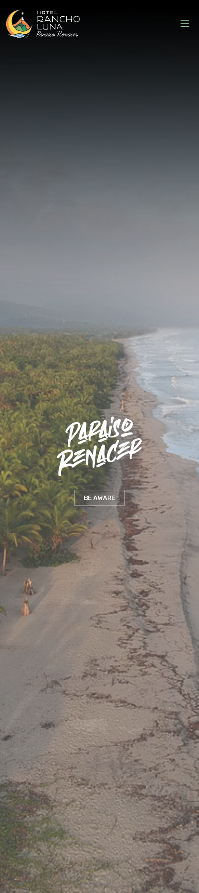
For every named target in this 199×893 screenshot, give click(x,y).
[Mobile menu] (185, 24)
